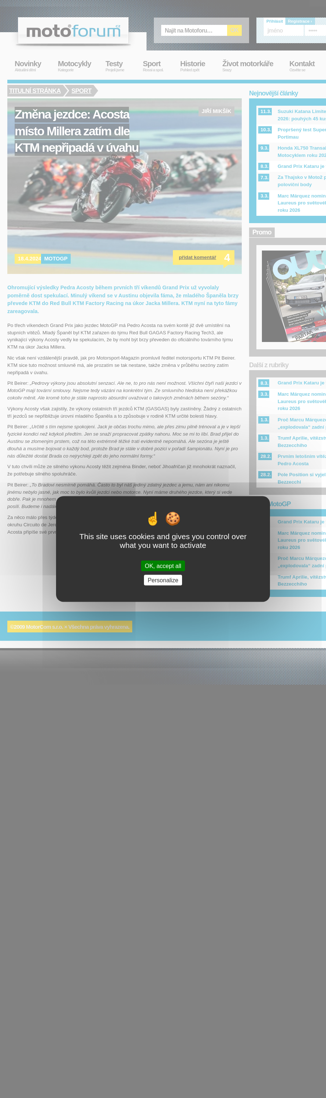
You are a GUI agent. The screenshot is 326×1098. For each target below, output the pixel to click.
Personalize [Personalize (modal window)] (163, 580)
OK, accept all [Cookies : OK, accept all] (163, 566)
